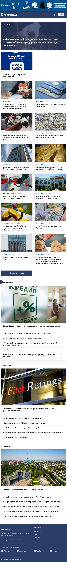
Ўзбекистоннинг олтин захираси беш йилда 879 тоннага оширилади (26, 333)
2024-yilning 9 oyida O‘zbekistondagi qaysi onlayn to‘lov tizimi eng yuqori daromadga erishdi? (33, 433)
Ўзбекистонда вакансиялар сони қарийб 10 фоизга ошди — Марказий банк (16, 168)
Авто (3, 193)
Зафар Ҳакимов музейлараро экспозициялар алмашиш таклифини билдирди (29, 350)
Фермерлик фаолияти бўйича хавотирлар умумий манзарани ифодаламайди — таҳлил (32, 502)
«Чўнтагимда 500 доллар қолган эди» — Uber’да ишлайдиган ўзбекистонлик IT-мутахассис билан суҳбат (30, 344)
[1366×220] (33, 10)
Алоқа (36, 534)
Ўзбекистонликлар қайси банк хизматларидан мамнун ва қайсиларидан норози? (31, 511)
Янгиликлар (6, 72)
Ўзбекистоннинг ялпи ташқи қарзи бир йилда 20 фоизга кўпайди (49, 137)
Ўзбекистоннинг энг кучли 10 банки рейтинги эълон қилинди (24, 423)
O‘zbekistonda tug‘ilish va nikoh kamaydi (16, 437)
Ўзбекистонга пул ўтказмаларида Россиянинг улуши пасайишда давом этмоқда (15, 138)
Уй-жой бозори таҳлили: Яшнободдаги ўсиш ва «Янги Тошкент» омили (27, 497)
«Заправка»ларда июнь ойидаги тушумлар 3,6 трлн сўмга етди (13, 197)
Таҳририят (37, 531)
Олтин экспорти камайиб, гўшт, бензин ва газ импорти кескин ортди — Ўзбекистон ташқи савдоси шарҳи (15, 228)
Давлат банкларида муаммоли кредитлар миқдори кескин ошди (31, 326)
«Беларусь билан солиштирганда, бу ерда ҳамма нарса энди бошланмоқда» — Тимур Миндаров (32, 356)
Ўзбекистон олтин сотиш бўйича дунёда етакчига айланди (23, 418)
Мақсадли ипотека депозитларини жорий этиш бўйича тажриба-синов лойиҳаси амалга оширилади (14, 106)
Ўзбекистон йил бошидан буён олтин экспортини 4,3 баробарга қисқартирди (49, 168)
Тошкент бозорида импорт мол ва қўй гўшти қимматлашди (23, 338)
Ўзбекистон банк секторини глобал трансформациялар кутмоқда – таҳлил (28, 516)
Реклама (37, 537)
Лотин (61, 14)
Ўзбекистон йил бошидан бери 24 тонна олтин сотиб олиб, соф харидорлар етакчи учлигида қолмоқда (31, 42)
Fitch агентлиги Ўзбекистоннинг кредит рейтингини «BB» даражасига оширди (28, 410)
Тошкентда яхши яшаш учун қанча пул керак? (23, 490)
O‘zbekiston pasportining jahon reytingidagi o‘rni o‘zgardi (21, 428)
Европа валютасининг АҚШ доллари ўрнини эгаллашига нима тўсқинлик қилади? (31, 507)
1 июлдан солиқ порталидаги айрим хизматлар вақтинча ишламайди (48, 197)
